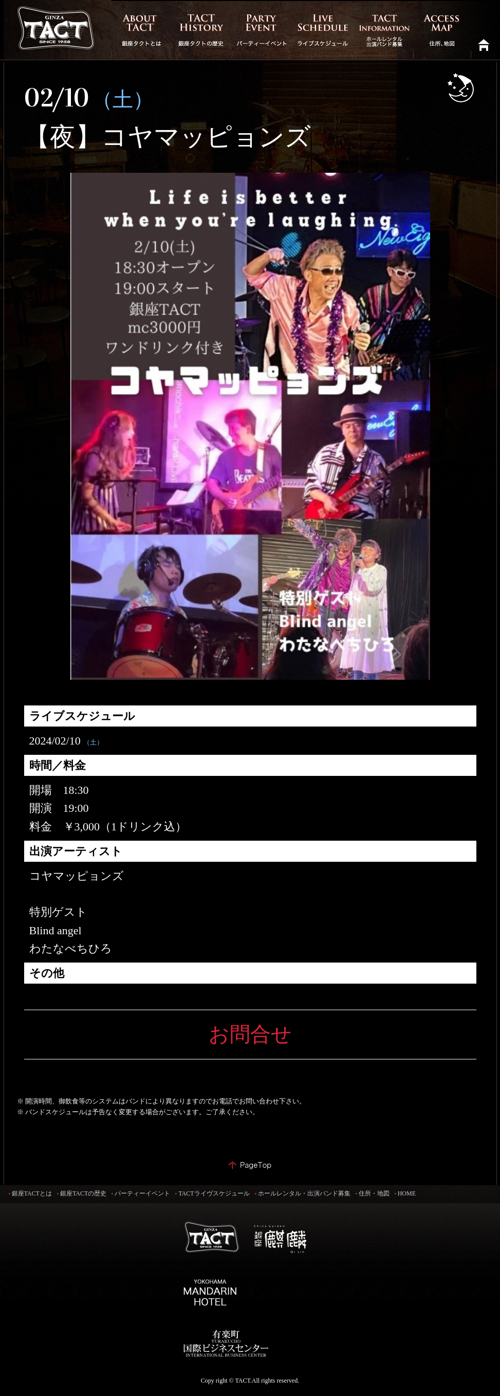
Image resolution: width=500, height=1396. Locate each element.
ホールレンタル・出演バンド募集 (304, 1193)
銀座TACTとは (32, 1193)
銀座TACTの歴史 (83, 1193)
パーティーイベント (142, 1193)
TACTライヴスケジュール (213, 1193)
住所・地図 (374, 1193)
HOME (407, 1193)
